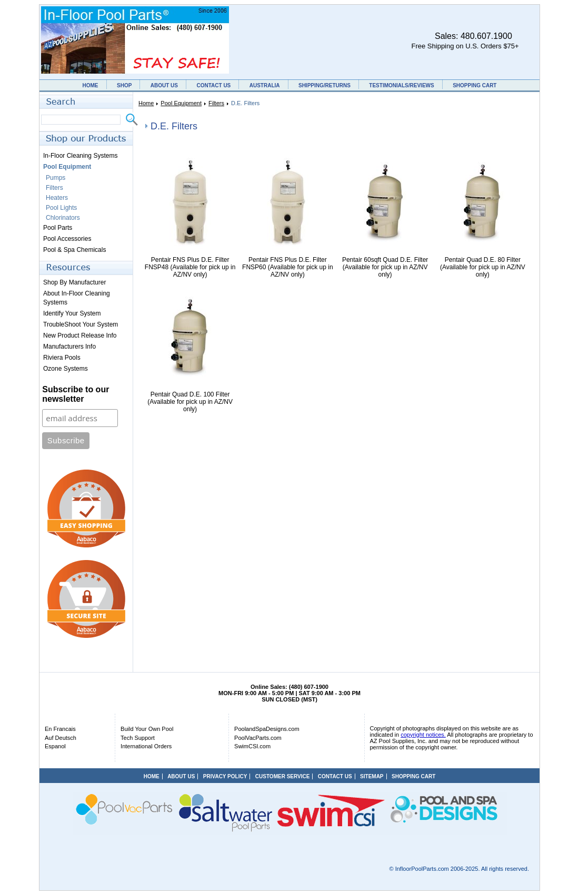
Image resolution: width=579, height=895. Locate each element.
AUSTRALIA (264, 85)
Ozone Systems (65, 368)
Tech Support (138, 738)
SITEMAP (371, 776)
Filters (216, 103)
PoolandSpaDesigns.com (267, 729)
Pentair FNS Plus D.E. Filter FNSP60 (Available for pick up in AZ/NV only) (287, 267)
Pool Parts (57, 227)
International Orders (146, 746)
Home (146, 103)
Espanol (55, 746)
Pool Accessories (67, 238)
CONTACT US (213, 85)
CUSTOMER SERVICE (282, 776)
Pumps (55, 177)
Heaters (57, 197)
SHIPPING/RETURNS (324, 85)
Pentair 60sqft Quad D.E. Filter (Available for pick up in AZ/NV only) (385, 267)
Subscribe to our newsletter (75, 394)
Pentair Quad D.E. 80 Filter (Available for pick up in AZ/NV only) (482, 267)
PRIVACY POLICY (225, 776)
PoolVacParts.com (258, 738)
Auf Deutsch (60, 738)
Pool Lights (61, 207)
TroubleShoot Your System (80, 324)
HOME (90, 85)
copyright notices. (423, 734)
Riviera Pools (62, 357)
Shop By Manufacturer (74, 282)
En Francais (60, 729)
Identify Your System (72, 313)
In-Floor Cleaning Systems (80, 155)
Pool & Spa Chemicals (74, 249)
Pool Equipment (181, 103)
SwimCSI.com (252, 746)
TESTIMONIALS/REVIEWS (401, 85)
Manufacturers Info (69, 346)
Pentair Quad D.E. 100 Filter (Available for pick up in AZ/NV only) (190, 402)
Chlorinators (63, 217)
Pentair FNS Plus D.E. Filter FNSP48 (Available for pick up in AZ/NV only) (190, 267)
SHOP (124, 85)
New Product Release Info (79, 335)
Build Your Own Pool (147, 729)
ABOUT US (164, 85)
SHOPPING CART (474, 85)
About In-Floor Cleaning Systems (76, 298)
